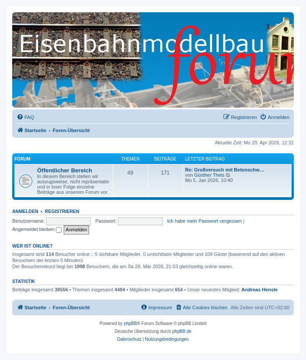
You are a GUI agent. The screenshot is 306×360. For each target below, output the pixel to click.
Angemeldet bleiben (37, 229)
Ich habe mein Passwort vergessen (204, 221)
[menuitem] (25, 117)
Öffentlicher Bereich (64, 170)
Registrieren (62, 211)
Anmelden (25, 211)
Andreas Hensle (259, 289)
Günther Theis (209, 175)
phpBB (130, 323)
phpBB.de (182, 331)
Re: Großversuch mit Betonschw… (225, 169)
